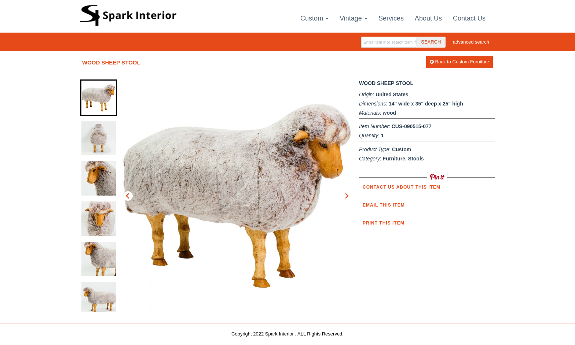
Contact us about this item (401, 187)
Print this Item (383, 223)
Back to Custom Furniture (459, 61)
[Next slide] (346, 196)
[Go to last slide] (128, 196)
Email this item (384, 205)
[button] (98, 97)
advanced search (471, 42)
